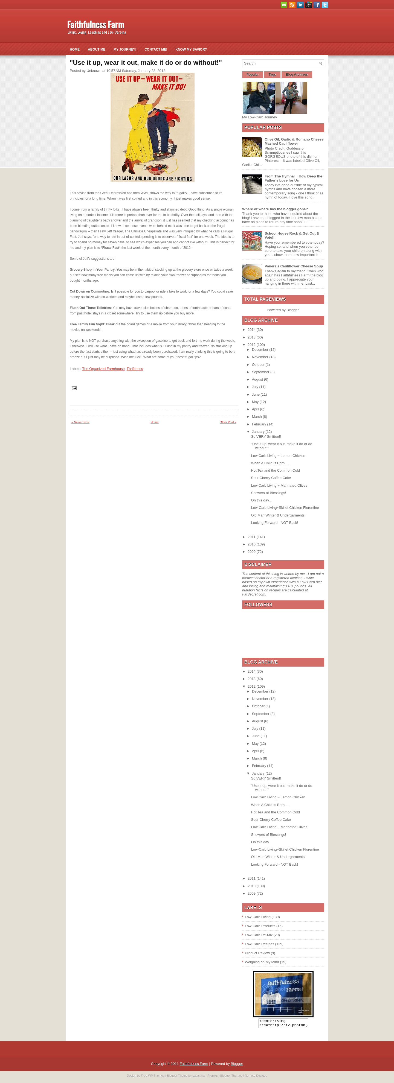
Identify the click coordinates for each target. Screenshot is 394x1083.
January (259, 432)
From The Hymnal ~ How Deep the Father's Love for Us (293, 178)
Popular (253, 75)
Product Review (257, 953)
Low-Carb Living (258, 917)
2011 (252, 537)
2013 (252, 337)
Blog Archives (297, 75)
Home (75, 49)
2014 (252, 330)
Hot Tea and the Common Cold (275, 470)
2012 (252, 345)
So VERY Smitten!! (266, 436)
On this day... (261, 500)
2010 (252, 544)
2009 (252, 552)
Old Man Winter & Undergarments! (278, 515)
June (256, 394)
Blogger (292, 310)
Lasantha (198, 1077)
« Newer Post (80, 422)
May (256, 402)
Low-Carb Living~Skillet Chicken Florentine (285, 508)
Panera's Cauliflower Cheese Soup (294, 266)
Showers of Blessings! (268, 493)
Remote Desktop (256, 1077)
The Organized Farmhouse (103, 369)
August (258, 379)
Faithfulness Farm (95, 24)
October (259, 365)
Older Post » (228, 422)
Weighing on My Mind (262, 962)
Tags (272, 75)
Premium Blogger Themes (224, 1077)
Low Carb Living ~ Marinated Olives (279, 485)
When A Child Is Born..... (270, 463)
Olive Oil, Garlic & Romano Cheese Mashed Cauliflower (294, 141)
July (255, 387)
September (261, 372)
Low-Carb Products (260, 926)
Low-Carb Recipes (259, 944)
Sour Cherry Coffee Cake (271, 478)
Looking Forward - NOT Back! (274, 523)
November (261, 357)
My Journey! (125, 49)
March (257, 416)
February (259, 424)
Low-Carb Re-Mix (259, 935)
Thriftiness (135, 369)
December (261, 350)
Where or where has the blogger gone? (275, 209)
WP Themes (156, 1077)
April (256, 409)
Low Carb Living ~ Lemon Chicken (278, 456)
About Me (96, 49)
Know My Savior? (191, 49)
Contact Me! (155, 49)
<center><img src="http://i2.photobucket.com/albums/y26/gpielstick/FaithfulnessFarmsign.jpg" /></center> (283, 1024)
